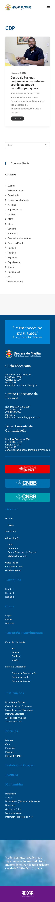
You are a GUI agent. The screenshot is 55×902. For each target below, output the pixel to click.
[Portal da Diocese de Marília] (18, 7)
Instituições (14, 693)
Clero (9, 606)
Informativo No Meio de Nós (19, 817)
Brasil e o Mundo (13, 756)
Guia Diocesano (13, 570)
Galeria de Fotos (13, 809)
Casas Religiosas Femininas (18, 706)
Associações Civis (13, 721)
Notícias (11, 731)
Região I (9, 589)
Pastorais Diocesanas (15, 666)
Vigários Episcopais (17, 556)
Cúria (10, 544)
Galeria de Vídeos (13, 813)
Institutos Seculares (14, 714)
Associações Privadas (15, 718)
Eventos (11, 775)
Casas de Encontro (14, 566)
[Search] (27, 145)
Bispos (11, 525)
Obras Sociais (11, 562)
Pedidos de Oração (19, 765)
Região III (9, 597)
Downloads (10, 805)
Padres (8, 619)
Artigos (8, 797)
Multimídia (14, 784)
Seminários (10, 531)
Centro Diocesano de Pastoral (22, 552)
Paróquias (13, 580)
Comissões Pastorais (15, 642)
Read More (17, 118)
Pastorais (9, 752)
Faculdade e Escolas (15, 702)
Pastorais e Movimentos (24, 633)
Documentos (11, 801)
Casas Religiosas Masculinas (19, 710)
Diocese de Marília (20, 163)
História (9, 518)
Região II (9, 593)
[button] (48, 7)
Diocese (11, 509)
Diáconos (9, 623)
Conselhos (13, 548)
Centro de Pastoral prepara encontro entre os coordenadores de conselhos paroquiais (27, 83)
